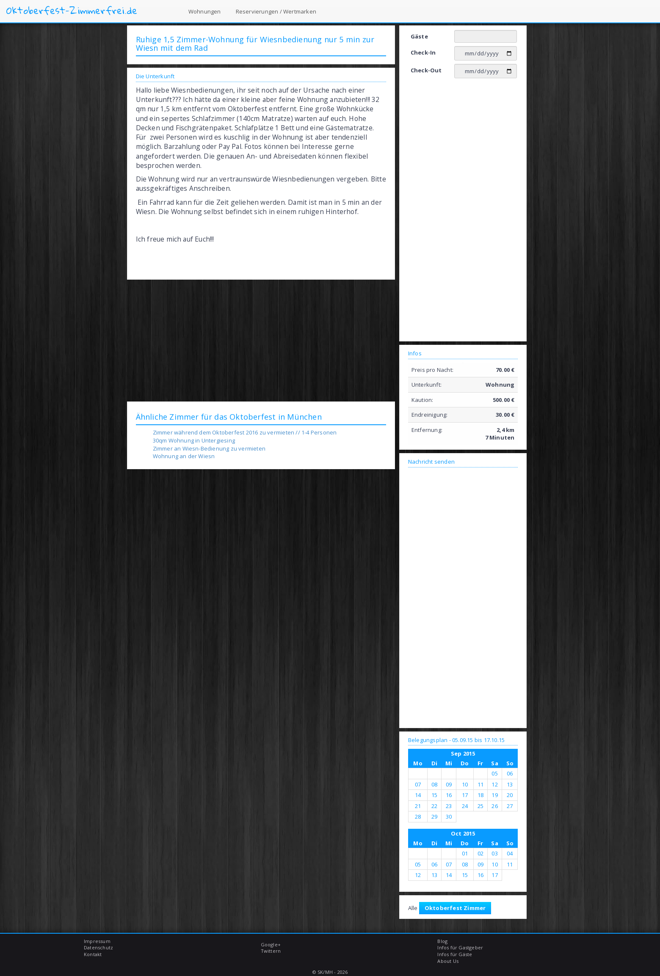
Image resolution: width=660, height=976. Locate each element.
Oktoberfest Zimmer (455, 908)
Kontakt (93, 954)
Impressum (97, 941)
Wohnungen (204, 11)
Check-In (423, 52)
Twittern (271, 951)
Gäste (419, 36)
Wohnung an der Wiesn (184, 456)
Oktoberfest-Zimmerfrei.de (71, 10)
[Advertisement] (261, 340)
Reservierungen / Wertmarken (276, 11)
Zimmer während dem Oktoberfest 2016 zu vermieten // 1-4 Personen (245, 432)
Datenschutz (98, 947)
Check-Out (426, 70)
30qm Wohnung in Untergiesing (194, 440)
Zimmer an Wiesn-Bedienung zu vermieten (209, 448)
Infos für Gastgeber (460, 947)
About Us (447, 961)
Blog (442, 941)
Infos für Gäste (454, 954)
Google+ (271, 944)
